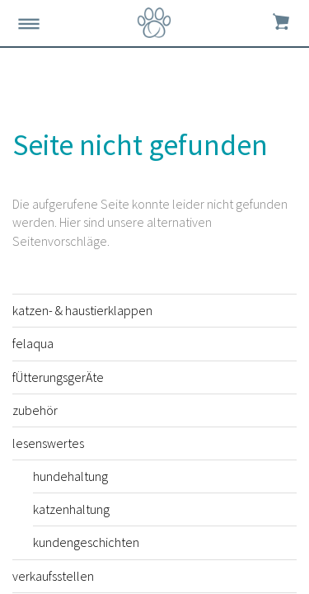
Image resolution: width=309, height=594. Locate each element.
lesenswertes (48, 443)
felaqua (33, 343)
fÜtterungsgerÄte (58, 377)
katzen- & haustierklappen (82, 310)
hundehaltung (70, 476)
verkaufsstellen (53, 576)
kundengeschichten (86, 542)
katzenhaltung (71, 509)
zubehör (35, 410)
